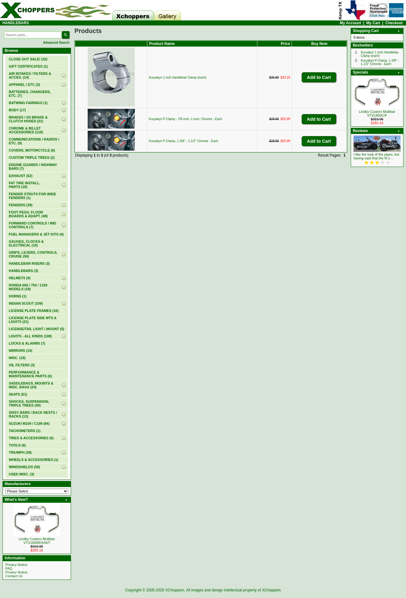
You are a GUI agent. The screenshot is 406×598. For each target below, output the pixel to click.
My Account (350, 23)
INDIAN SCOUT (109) (26, 303)
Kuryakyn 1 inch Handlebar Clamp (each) (177, 77)
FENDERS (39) (20, 205)
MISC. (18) (17, 358)
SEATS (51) (18, 394)
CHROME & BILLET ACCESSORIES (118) (26, 130)
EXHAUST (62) (20, 176)
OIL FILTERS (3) (22, 365)
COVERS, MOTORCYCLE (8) (32, 150)
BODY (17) (17, 110)
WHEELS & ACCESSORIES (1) (33, 460)
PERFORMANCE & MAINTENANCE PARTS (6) (30, 374)
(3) (23, 271)
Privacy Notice (16, 565)
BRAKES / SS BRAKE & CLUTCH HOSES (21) (28, 119)
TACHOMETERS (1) (25, 431)
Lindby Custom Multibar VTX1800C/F (377, 113)
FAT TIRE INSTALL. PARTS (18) (24, 185)
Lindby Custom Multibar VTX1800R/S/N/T (37, 541)
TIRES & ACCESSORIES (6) (31, 438)
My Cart (373, 23)
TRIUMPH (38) (20, 452)
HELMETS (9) (19, 278)
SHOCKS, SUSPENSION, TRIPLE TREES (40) (29, 403)
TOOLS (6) (17, 445)
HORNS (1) (17, 296)
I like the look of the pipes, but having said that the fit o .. (376, 156)
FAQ (8, 568)
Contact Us (13, 576)
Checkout (394, 23)
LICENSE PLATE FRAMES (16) (33, 311)
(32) (28, 59)
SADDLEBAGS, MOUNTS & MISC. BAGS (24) (31, 385)
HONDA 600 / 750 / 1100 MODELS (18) (28, 287)
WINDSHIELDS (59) (24, 467)
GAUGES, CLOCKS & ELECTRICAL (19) (26, 243)
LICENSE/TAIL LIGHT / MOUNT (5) (36, 329)
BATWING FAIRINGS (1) (28, 103)
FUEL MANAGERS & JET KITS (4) (36, 234)
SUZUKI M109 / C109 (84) (29, 423)
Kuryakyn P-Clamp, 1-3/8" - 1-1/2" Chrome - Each (183, 141)
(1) (28, 66)
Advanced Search (56, 42)
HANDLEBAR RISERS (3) (29, 263)
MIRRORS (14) (20, 350)
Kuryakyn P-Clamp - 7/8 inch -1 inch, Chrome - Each (185, 119)
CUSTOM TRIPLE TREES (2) (32, 157)
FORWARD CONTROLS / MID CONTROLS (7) (32, 225)
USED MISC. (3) (21, 474)
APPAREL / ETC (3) (24, 84)
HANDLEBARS (16, 23)
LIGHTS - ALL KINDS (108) (30, 336)
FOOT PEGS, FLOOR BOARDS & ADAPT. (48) (28, 214)
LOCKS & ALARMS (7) (27, 343)
